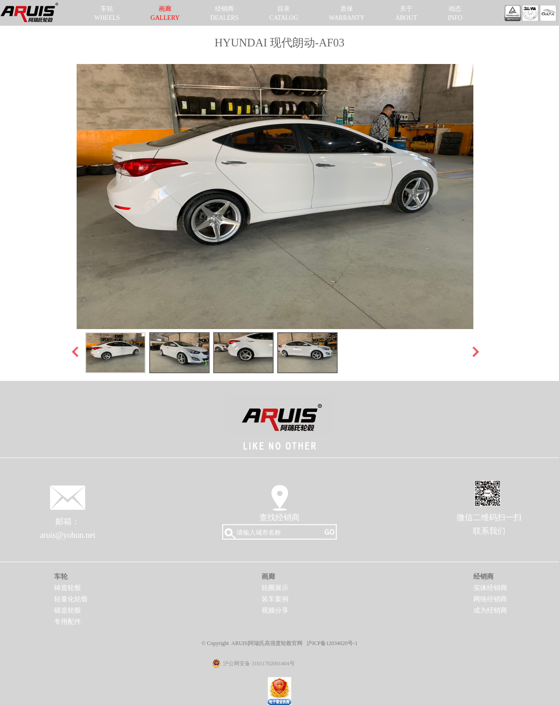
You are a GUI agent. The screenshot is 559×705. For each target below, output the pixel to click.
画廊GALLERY (165, 13)
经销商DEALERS (224, 13)
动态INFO (455, 13)
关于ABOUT (406, 13)
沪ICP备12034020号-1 (332, 643)
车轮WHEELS (107, 13)
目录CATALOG (283, 13)
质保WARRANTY (347, 13)
